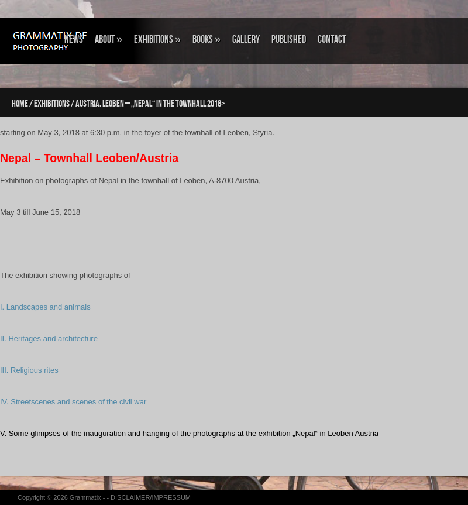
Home (20, 103)
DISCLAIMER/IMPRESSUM (151, 497)
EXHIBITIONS (157, 39)
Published (288, 39)
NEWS (73, 39)
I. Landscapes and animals (45, 307)
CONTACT (332, 39)
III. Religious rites (29, 370)
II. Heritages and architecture (49, 338)
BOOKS (206, 39)
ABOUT (108, 39)
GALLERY (246, 39)
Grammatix (85, 497)
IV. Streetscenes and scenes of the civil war (73, 401)
